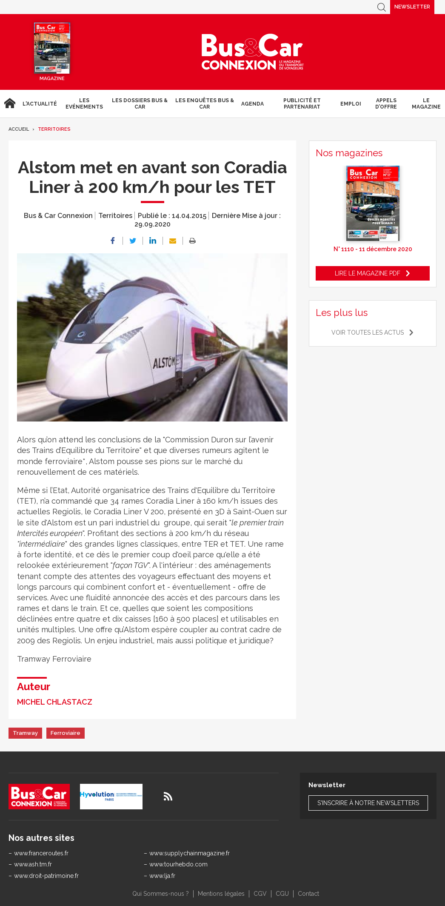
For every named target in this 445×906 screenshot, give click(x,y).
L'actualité (40, 104)
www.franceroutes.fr (41, 853)
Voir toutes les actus (367, 332)
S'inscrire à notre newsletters (368, 803)
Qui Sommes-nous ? (160, 893)
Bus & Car (253, 52)
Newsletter (412, 7)
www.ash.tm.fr (33, 864)
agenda (252, 104)
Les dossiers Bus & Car (140, 103)
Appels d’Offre (386, 103)
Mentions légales (221, 893)
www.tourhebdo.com (178, 864)
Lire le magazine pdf (367, 273)
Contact (308, 893)
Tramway (25, 733)
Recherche (381, 7)
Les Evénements (84, 103)
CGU (282, 893)
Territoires (54, 129)
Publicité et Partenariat (302, 103)
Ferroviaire (65, 733)
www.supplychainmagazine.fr (189, 853)
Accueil (9, 104)
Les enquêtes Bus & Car (204, 103)
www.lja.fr (162, 875)
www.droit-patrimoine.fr (46, 875)
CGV (260, 893)
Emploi (350, 104)
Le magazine (426, 103)
